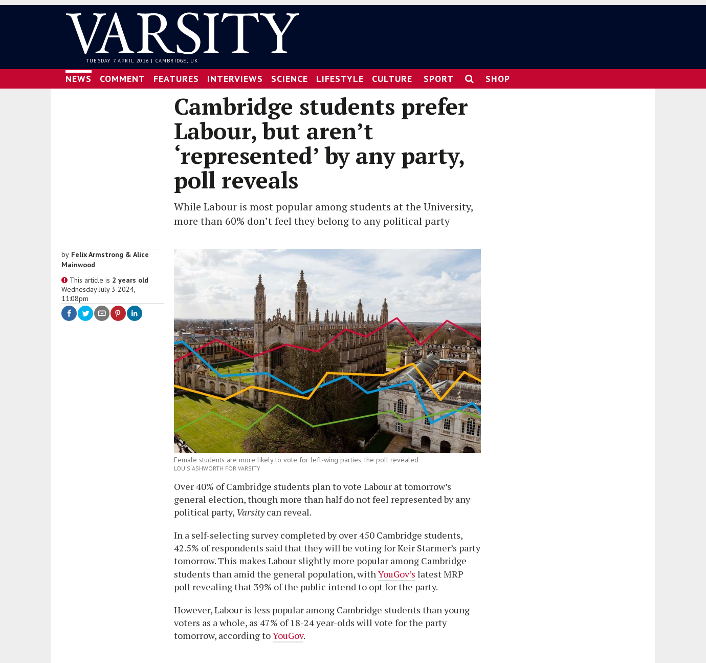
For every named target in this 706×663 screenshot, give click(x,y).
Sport (439, 78)
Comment (122, 78)
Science (289, 78)
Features (176, 78)
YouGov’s (396, 574)
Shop (498, 78)
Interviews (235, 78)
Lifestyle (340, 78)
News (78, 78)
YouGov (288, 635)
